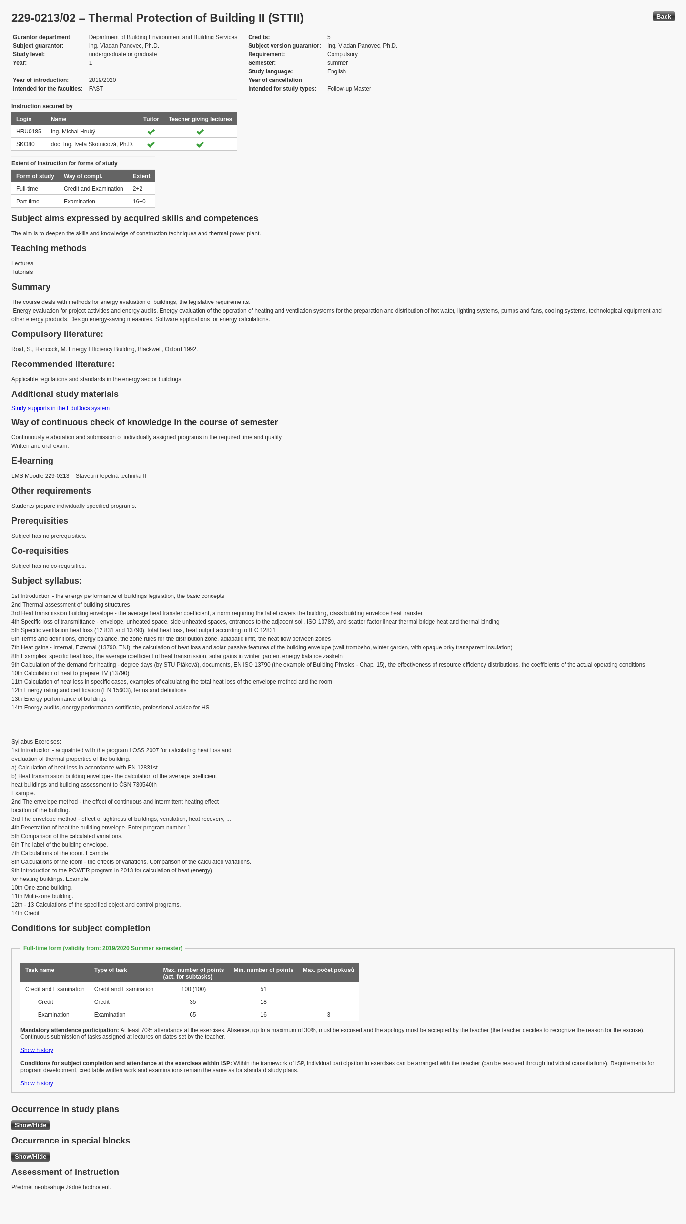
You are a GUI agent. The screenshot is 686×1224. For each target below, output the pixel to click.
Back (663, 16)
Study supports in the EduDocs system (60, 408)
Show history (36, 1050)
